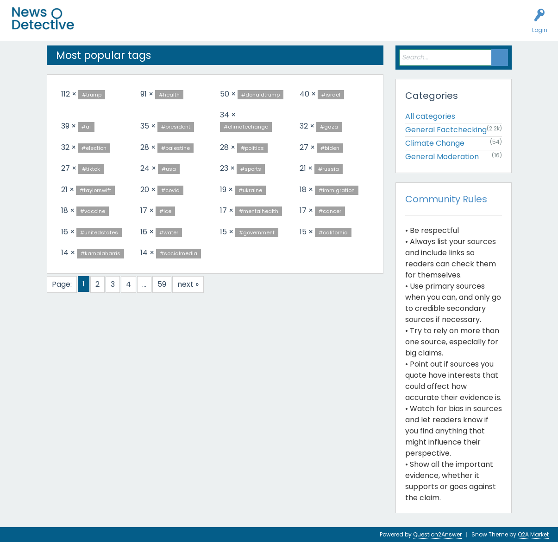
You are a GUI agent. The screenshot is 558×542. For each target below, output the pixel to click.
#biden (329, 148)
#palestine (175, 148)
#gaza (329, 126)
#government (257, 232)
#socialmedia (178, 253)
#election (94, 148)
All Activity (102, 26)
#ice (165, 211)
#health (169, 94)
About (327, 26)
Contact (358, 26)
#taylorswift (95, 190)
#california (333, 232)
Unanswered (144, 26)
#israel (330, 94)
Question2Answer (437, 534)
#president (175, 126)
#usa (169, 169)
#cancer (330, 211)
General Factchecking (446, 129)
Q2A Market (533, 534)
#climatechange (246, 126)
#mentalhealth (258, 211)
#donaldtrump (260, 94)
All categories (430, 116)
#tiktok (91, 169)
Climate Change (434, 143)
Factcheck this (222, 26)
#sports (250, 169)
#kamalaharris (100, 253)
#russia (328, 169)
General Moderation (442, 156)
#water (168, 232)
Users (181, 26)
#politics (252, 148)
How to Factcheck (281, 26)
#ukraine (250, 190)
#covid (170, 190)
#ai (86, 126)
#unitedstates (99, 232)
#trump (91, 94)
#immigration (337, 190)
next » (188, 284)
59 (161, 284)
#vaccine (92, 211)
